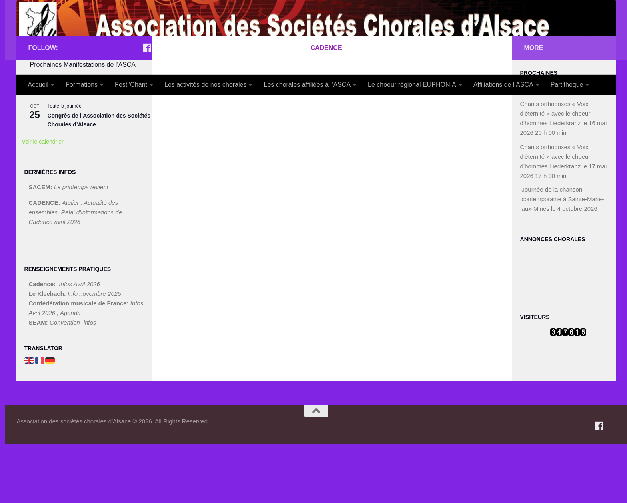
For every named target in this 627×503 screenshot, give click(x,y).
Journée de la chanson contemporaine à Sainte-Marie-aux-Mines (563, 258)
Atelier (71, 261)
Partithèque (567, 84)
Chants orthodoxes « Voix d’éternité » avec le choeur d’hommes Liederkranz (555, 172)
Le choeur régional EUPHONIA (412, 84)
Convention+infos (73, 381)
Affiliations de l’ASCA (503, 84)
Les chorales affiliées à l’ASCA (307, 84)
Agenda (70, 371)
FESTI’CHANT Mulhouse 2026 (87, 151)
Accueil (38, 84)
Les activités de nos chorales (205, 84)
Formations (82, 84)
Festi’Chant (131, 84)
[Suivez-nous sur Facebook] (147, 106)
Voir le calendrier (43, 200)
